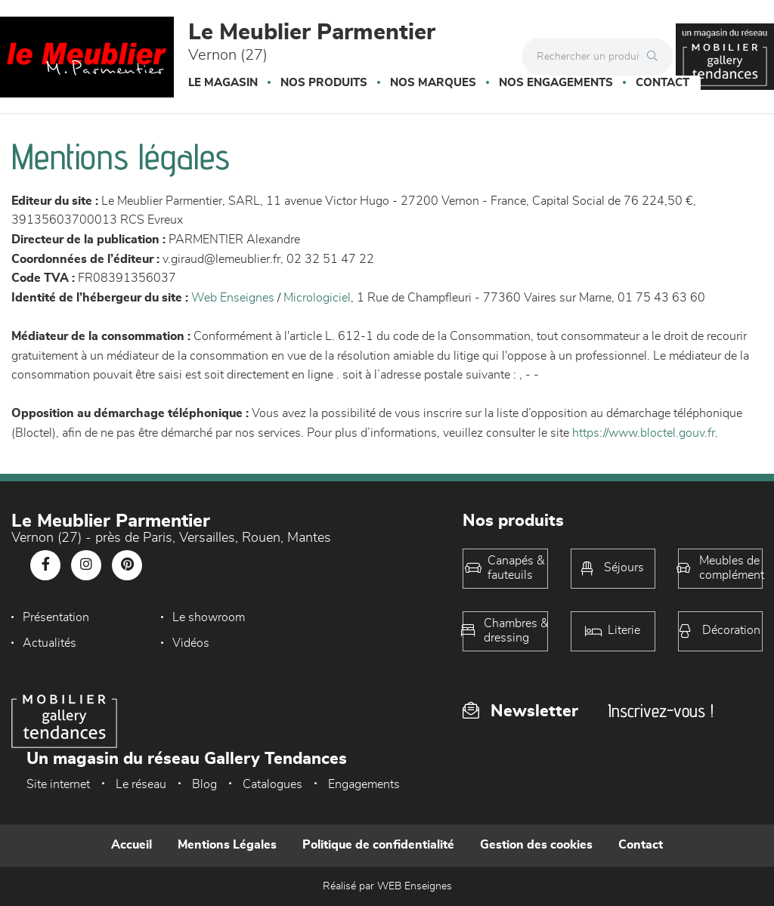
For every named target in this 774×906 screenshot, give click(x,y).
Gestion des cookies (536, 845)
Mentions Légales (227, 845)
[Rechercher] (656, 57)
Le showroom (199, 617)
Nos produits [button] (323, 82)
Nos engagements (556, 82)
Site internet (58, 784)
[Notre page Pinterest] (127, 565)
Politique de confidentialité (378, 845)
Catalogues (272, 784)
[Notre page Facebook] (45, 565)
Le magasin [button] (223, 82)
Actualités (330, 617)
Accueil (131, 845)
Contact (662, 82)
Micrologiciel (317, 298)
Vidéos (41, 643)
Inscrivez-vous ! (661, 711)
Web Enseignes (232, 298)
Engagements (364, 784)
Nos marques (433, 82)
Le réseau (141, 784)
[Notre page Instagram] (86, 565)
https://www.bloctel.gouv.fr (643, 433)
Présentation (56, 617)
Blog (204, 784)
